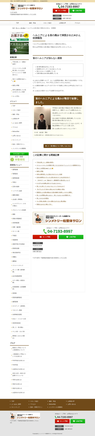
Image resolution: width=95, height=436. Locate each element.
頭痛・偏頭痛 (17, 227)
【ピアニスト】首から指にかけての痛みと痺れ (51, 189)
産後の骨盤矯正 (17, 218)
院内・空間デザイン (19, 144)
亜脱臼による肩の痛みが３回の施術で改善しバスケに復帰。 (55, 192)
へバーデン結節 (17, 191)
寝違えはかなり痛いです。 (45, 204)
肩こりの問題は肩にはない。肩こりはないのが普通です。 (54, 195)
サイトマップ (17, 140)
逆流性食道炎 (17, 323)
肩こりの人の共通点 (43, 198)
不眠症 (15, 235)
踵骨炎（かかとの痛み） (19, 337)
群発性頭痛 (16, 248)
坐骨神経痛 (16, 222)
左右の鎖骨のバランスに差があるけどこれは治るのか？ (53, 177)
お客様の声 (62, 23)
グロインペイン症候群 (19, 210)
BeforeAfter (16, 131)
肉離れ (15, 257)
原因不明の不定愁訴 (19, 244)
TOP (17, 23)
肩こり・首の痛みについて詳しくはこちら (58, 146)
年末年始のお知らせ (19, 360)
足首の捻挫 (16, 186)
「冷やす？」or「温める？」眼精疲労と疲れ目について (53, 180)
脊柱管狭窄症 (17, 252)
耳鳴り (15, 182)
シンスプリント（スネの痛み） (19, 204)
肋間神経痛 (16, 178)
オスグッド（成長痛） (19, 306)
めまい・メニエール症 (19, 319)
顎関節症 (15, 173)
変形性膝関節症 (17, 297)
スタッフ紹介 (47, 23)
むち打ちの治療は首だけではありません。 (49, 183)
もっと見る (16, 96)
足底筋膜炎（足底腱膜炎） (19, 288)
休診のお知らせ (17, 384)
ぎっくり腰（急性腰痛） (19, 271)
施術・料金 (32, 23)
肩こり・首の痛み (20, 28)
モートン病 (16, 231)
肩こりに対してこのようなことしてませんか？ (51, 186)
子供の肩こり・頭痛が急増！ (45, 162)
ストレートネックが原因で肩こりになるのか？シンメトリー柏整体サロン (59, 165)
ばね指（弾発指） (18, 199)
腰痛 (14, 214)
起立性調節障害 (17, 276)
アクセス (77, 23)
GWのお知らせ (17, 379)
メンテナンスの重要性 (19, 148)
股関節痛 (15, 169)
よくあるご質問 (17, 123)
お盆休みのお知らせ (19, 369)
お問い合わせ (17, 135)
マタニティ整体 (17, 310)
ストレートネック (18, 265)
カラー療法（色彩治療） (19, 281)
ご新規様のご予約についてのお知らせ (19, 355)
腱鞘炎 (15, 261)
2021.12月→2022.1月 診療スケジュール (20, 374)
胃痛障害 (15, 240)
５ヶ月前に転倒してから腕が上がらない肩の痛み (51, 201)
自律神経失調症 (17, 314)
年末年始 (15, 364)
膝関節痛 (15, 301)
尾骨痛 (15, 293)
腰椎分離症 (16, 195)
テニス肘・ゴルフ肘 (19, 331)
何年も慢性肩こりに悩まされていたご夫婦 (49, 174)
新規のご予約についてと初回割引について (19, 349)
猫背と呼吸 (40, 171)
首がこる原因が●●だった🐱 (45, 168)
